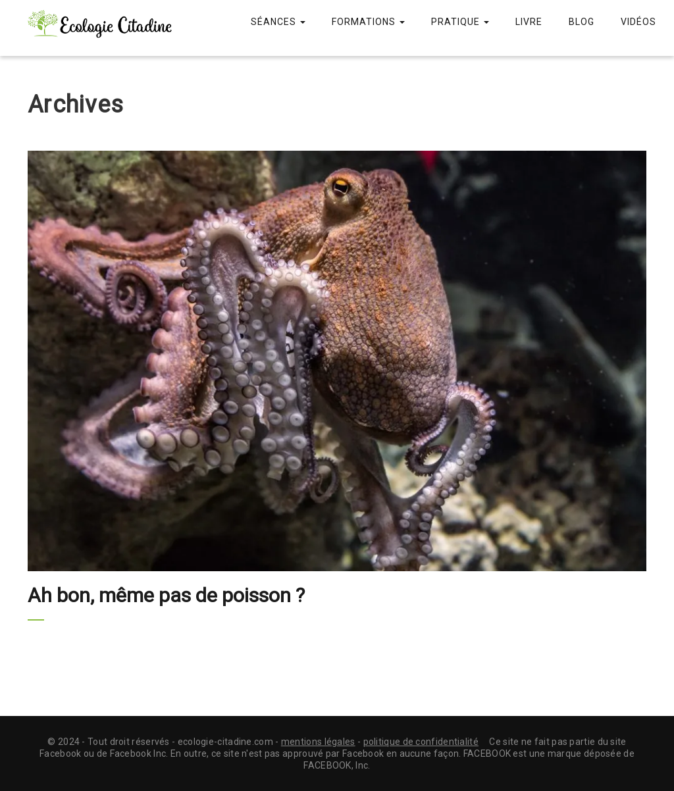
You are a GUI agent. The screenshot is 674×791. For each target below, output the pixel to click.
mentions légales (318, 741)
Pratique (460, 21)
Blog (581, 21)
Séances (278, 21)
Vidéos (638, 21)
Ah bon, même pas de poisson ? (166, 595)
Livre (528, 21)
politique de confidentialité (421, 741)
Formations (368, 21)
